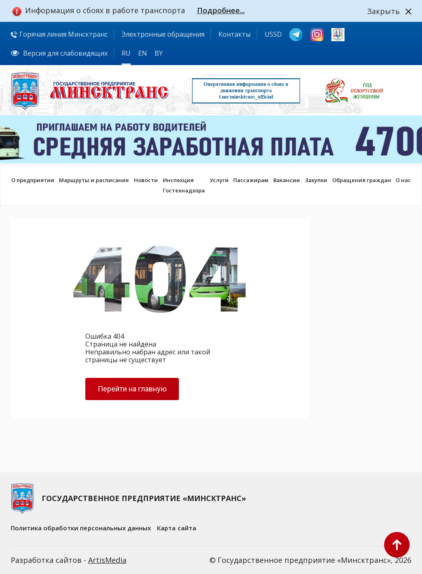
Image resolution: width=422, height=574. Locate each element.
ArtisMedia (107, 560)
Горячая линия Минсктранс (59, 34)
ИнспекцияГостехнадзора (184, 185)
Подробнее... (221, 10)
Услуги (219, 180)
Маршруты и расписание (94, 180)
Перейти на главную (132, 388)
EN (142, 53)
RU (126, 53)
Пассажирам (250, 180)
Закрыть (383, 11)
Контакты (234, 34)
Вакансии (286, 180)
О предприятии (32, 180)
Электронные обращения (163, 34)
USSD (273, 34)
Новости (146, 180)
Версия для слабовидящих (59, 53)
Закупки (316, 180)
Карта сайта (176, 528)
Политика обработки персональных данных (81, 528)
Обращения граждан (361, 180)
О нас (403, 180)
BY (159, 53)
